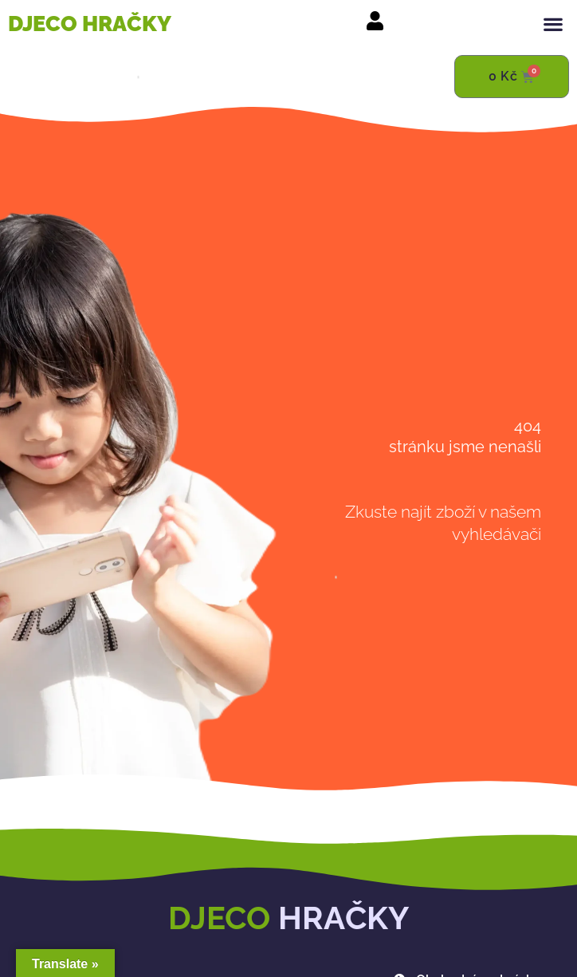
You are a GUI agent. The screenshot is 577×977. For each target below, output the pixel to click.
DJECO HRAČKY (89, 23)
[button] (553, 23)
